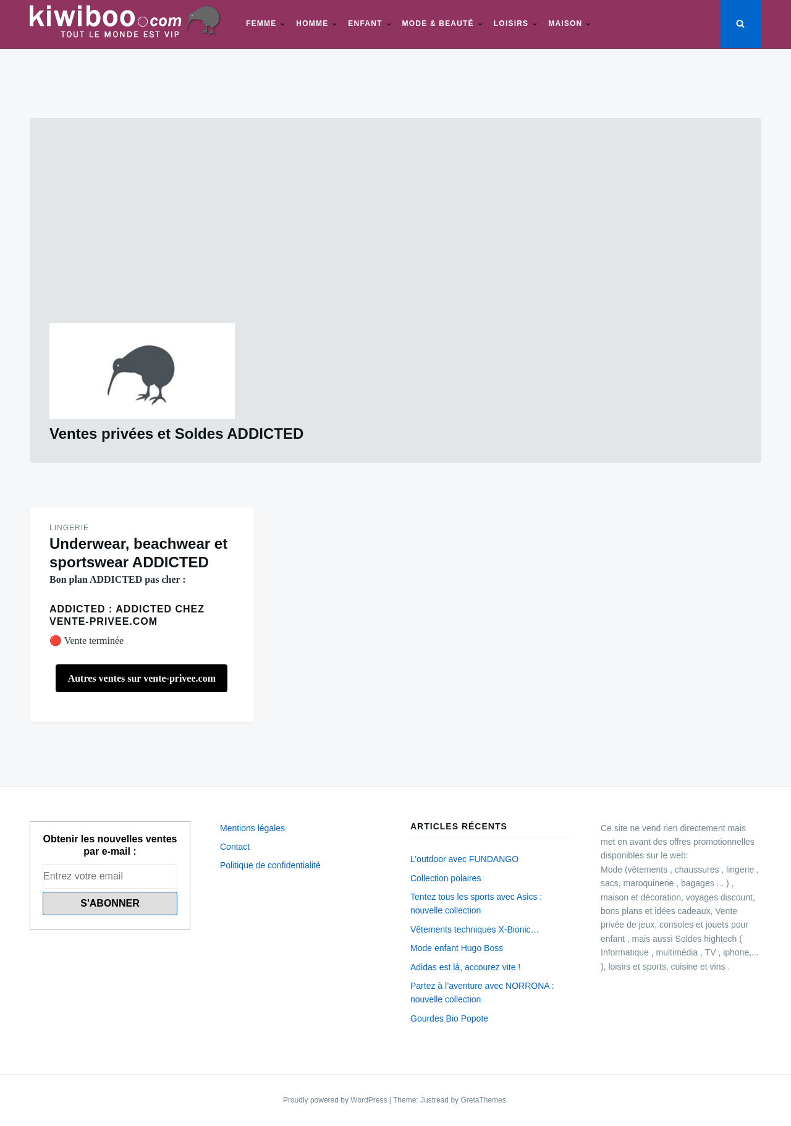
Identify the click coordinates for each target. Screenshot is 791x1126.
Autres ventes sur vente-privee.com (142, 678)
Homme (312, 23)
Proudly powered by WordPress (336, 1100)
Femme (261, 23)
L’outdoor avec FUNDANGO (464, 859)
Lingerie (69, 527)
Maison (565, 23)
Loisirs (511, 23)
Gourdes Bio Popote (449, 1018)
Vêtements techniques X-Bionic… (474, 929)
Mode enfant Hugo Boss (456, 948)
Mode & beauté (438, 23)
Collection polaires (445, 878)
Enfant (365, 23)
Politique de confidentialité (270, 865)
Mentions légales (252, 828)
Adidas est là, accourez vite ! (465, 967)
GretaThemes (482, 1100)
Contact (235, 847)
